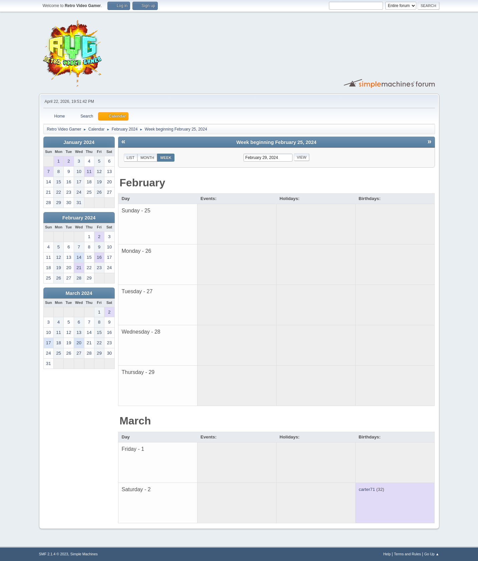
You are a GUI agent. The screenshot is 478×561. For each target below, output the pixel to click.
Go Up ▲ (431, 554)
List (131, 158)
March (135, 421)
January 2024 (78, 142)
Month (147, 158)
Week (165, 158)
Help (387, 554)
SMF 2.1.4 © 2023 (53, 554)
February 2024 (78, 217)
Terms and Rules (407, 554)
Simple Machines (84, 554)
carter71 (367, 489)
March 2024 (79, 293)
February (142, 183)
